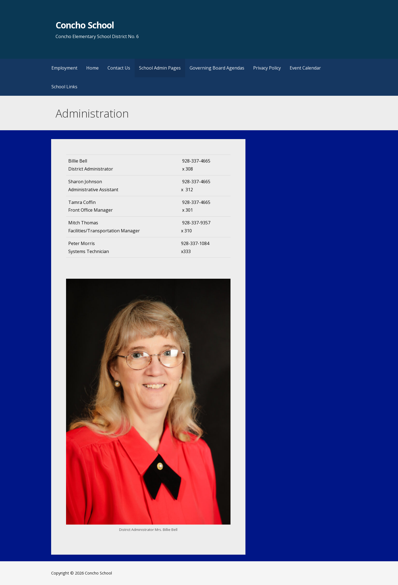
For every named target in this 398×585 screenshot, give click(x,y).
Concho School (85, 25)
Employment (64, 68)
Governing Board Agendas (217, 68)
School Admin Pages (160, 68)
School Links (64, 87)
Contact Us (119, 68)
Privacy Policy (267, 68)
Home (92, 68)
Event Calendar (305, 68)
